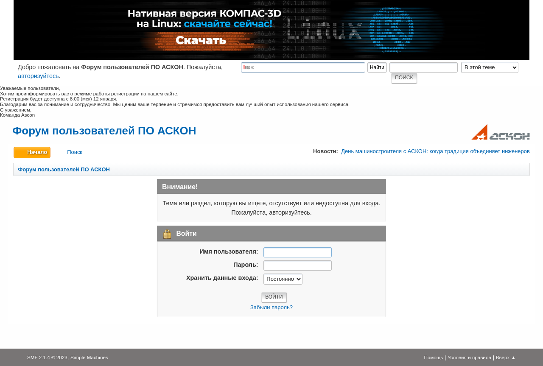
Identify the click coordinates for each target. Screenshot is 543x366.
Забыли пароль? (271, 307)
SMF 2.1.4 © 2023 (47, 357)
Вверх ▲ (506, 357)
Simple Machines (89, 357)
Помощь (433, 357)
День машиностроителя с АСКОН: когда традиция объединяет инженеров (435, 151)
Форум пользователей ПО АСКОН (104, 131)
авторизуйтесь (38, 76)
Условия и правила (469, 357)
